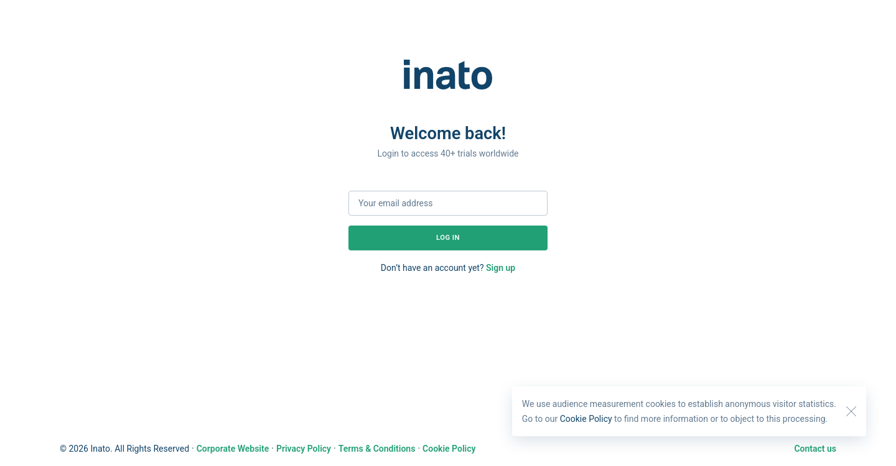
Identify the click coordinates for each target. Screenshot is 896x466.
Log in (448, 238)
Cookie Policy (586, 419)
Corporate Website (233, 449)
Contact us (815, 449)
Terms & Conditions (377, 449)
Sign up (500, 268)
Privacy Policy (303, 449)
